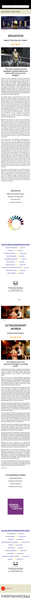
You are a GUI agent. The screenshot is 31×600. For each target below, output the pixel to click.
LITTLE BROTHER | (15, 533)
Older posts (6, 588)
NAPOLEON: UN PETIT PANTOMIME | (15, 542)
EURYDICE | (15, 545)
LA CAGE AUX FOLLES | (15, 264)
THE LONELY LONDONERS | (16, 550)
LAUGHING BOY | (15, 547)
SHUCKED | (15, 250)
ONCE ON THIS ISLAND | (15, 270)
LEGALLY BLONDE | (15, 273)
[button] (15, 2)
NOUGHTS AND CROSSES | (15, 247)
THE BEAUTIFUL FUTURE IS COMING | (15, 556)
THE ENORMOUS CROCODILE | (15, 259)
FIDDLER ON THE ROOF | (15, 253)
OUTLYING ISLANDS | (15, 536)
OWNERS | (15, 559)
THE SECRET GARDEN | (15, 256)
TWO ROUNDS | (15, 553)
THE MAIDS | (15, 539)
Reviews (5, 30)
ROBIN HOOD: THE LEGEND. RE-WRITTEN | (15, 267)
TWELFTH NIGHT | (15, 261)
